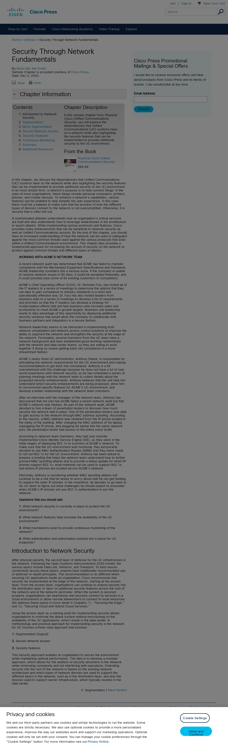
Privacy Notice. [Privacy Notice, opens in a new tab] (98, 741)
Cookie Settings (195, 718)
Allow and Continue (196, 733)
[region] (114, 726)
